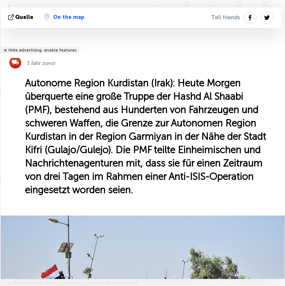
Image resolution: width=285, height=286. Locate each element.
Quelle (21, 17)
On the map (64, 17)
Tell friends (225, 17)
